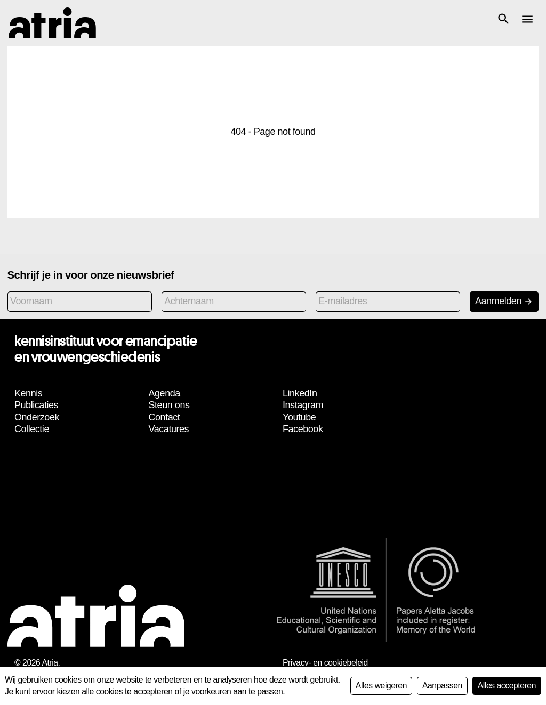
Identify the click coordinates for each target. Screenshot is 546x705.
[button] (503, 19)
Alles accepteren (507, 685)
